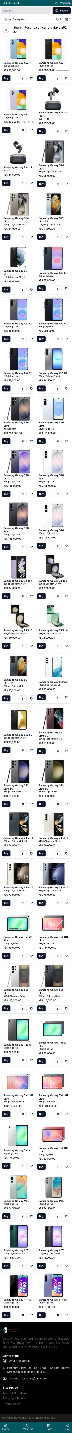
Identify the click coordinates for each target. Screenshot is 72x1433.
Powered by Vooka (14, 1417)
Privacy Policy (12, 1403)
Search (61, 10)
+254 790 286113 (10, 2)
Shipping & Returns (15, 1398)
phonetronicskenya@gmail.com (25, 1378)
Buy (6, 78)
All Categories (15, 19)
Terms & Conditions (15, 1393)
